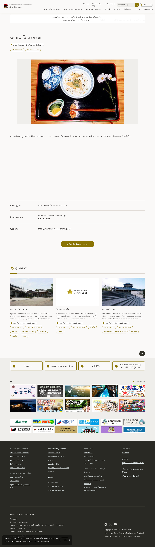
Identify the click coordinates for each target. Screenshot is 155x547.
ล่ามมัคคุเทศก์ (89, 456)
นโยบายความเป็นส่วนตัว (131, 476)
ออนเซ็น (14, 336)
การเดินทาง (116, 9)
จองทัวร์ (51, 471)
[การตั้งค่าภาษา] (146, 5)
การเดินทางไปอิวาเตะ (56, 486)
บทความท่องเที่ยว (16, 477)
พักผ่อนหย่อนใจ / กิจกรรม (57, 456)
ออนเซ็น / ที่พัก (53, 464)
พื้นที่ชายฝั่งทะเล (16, 464)
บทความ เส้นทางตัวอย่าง (74, 9)
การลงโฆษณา (139, 381)
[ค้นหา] (137, 5)
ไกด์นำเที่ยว (129, 9)
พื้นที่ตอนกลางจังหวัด (17, 456)
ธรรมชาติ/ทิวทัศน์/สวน (34, 327)
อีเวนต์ (107, 9)
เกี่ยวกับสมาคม (111, 4)
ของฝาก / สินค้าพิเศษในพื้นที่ (58, 468)
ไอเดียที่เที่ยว (14, 481)
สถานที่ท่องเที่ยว (17, 49)
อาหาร (50, 460)
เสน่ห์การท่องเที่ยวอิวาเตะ (19, 452)
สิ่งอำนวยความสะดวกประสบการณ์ (115, 332)
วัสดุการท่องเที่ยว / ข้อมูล (97, 5)
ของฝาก (14, 332)
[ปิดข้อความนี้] (142, 17)
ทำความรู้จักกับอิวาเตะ (53, 9)
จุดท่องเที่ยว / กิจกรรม (94, 9)
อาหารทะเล (42, 332)
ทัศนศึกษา (86, 4)
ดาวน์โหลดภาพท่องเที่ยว (93, 476)
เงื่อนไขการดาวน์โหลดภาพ (94, 480)
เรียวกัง (24, 336)
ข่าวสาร (139, 9)
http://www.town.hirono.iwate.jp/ (54, 228)
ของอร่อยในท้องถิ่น (33, 49)
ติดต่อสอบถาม (149, 9)
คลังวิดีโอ (87, 484)
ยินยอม (65, 540)
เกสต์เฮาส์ (134, 332)
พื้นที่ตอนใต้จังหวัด (16, 460)
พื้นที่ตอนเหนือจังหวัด (17, 468)
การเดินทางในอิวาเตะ (56, 490)
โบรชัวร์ (87, 472)
